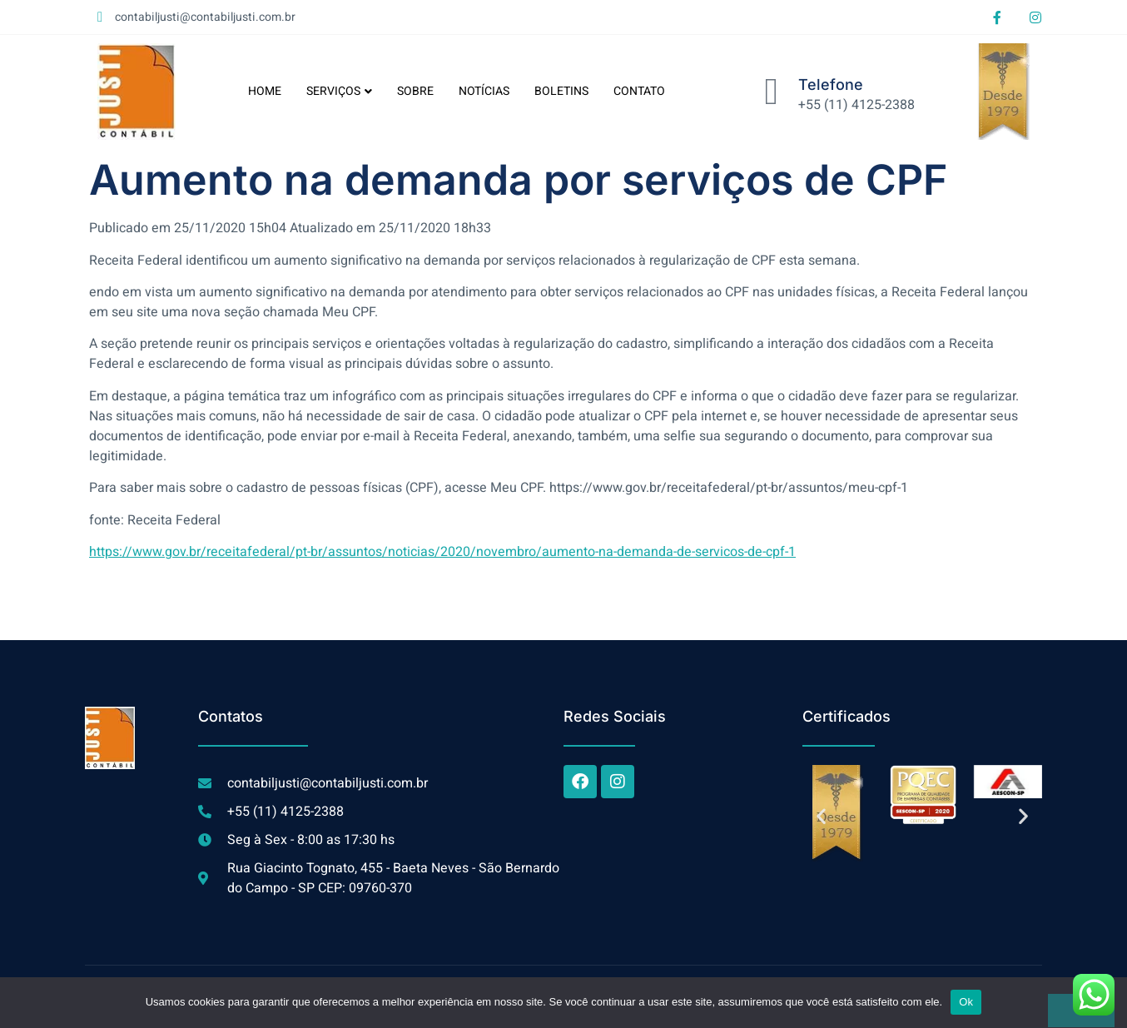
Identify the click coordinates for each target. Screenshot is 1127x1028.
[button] (821, 816)
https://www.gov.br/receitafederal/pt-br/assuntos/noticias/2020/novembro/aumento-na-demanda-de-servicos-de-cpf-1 (442, 552)
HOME (264, 91)
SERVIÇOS (339, 91)
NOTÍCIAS (484, 91)
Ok (966, 1002)
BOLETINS (561, 91)
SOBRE (415, 91)
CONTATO (639, 91)
